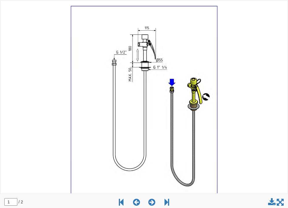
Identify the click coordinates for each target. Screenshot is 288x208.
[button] (136, 203)
